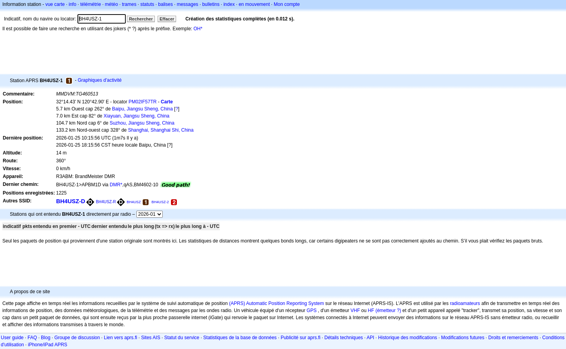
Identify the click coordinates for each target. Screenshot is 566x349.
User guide (12, 337)
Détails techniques (343, 337)
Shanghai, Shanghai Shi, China (161, 130)
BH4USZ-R (106, 202)
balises (165, 4)
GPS (311, 310)
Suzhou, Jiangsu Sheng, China (142, 123)
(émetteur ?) (388, 310)
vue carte (54, 4)
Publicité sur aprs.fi (300, 337)
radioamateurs (465, 303)
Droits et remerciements (513, 337)
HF (371, 310)
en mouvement (254, 4)
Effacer (167, 19)
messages (187, 4)
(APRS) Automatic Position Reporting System (276, 303)
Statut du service (181, 337)
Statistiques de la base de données (240, 337)
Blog (45, 337)
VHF (355, 310)
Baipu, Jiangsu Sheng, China (142, 109)
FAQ (32, 337)
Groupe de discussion (77, 337)
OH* (197, 28)
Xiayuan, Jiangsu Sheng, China (136, 116)
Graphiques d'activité (100, 80)
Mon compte (287, 4)
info (72, 4)
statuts (147, 4)
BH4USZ (134, 202)
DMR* (116, 184)
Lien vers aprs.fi (120, 337)
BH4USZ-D (70, 201)
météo (111, 4)
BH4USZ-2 (160, 202)
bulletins (210, 4)
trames (129, 4)
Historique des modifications (407, 337)
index (229, 4)
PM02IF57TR (142, 102)
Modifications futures (462, 337)
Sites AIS (150, 337)
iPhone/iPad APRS (47, 344)
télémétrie (90, 4)
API (370, 337)
